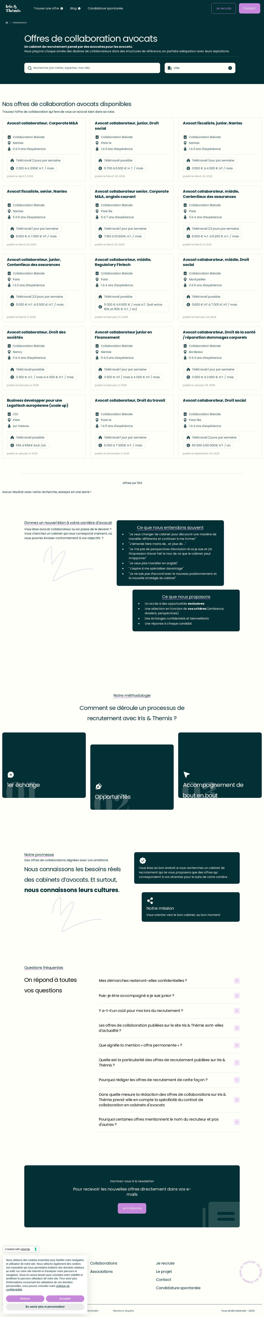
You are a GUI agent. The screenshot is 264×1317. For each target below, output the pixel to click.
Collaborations (103, 1263)
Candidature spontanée (105, 8)
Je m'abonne (132, 1208)
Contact (249, 8)
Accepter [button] (65, 1298)
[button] (48, 8)
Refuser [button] (25, 1298)
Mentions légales (123, 1310)
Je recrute (223, 8)
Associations (101, 1271)
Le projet (164, 1271)
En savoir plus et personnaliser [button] (45, 1306)
